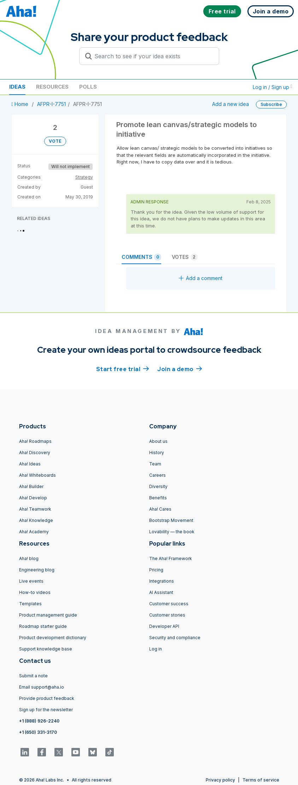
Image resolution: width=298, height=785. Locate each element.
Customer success (168, 603)
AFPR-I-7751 (51, 104)
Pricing (156, 569)
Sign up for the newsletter (46, 709)
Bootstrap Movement (171, 520)
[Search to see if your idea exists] (152, 56)
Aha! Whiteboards (37, 475)
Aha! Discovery (34, 452)
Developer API (164, 626)
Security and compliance (174, 637)
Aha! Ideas (30, 463)
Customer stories (167, 615)
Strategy (84, 177)
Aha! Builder (31, 486)
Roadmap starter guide (43, 626)
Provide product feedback (46, 698)
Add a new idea (230, 104)
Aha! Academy (34, 531)
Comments (141, 257)
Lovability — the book (171, 531)
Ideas (17, 86)
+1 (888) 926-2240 (39, 721)
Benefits (158, 497)
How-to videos (35, 592)
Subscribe (271, 104)
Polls (88, 86)
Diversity (158, 486)
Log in (155, 649)
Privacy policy (220, 780)
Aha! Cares (160, 509)
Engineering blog (36, 569)
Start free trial (122, 369)
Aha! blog (29, 558)
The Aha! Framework (170, 558)
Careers (157, 475)
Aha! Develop (33, 497)
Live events (31, 581)
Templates (30, 603)
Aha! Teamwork (35, 509)
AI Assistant (161, 592)
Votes (185, 257)
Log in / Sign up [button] (272, 87)
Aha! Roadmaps (35, 441)
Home (20, 104)
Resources (52, 86)
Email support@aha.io (41, 687)
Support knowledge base (45, 649)
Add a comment (200, 278)
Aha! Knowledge (36, 520)
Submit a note (33, 675)
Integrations (161, 581)
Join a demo (179, 369)
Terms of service (261, 780)
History (156, 452)
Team (155, 463)
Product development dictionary (52, 637)
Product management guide (48, 615)
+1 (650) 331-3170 (38, 732)
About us (158, 441)
